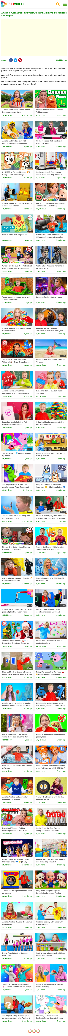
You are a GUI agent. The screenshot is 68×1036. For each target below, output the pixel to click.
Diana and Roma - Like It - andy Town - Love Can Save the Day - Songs (15, 736)
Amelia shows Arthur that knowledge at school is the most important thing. (15, 393)
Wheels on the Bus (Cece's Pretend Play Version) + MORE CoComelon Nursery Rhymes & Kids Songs (17, 268)
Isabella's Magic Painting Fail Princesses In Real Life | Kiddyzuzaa (14, 424)
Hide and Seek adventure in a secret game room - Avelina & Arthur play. (48, 611)
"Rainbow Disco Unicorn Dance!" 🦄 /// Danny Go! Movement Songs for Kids (16, 986)
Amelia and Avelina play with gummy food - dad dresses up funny (14, 143)
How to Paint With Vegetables (14, 235)
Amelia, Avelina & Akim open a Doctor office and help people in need (49, 174)
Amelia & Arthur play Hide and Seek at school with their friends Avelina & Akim (51, 518)
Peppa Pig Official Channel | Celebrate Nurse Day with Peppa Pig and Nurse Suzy (49, 1017)
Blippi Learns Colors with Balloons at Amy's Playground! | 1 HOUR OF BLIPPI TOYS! (50, 768)
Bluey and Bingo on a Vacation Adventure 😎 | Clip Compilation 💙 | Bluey (50, 486)
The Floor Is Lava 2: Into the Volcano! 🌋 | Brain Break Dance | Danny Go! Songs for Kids (16, 362)
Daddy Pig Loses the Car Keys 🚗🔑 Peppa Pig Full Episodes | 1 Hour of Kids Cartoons (50, 674)
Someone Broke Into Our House (49, 297)
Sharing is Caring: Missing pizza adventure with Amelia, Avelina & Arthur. (16, 1017)
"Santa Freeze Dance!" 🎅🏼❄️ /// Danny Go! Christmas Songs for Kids (15, 643)
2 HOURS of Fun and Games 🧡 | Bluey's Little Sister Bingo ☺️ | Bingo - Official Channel (16, 174)
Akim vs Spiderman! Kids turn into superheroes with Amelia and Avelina (50, 549)
